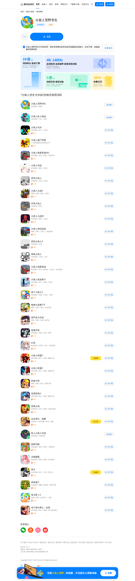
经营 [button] (37, 383)
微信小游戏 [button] (30, 12)
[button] (27, 4)
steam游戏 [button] (52, 409)
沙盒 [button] (40, 181)
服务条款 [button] (43, 542)
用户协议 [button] (108, 542)
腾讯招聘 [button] (59, 542)
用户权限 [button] (82, 542)
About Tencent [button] (33, 542)
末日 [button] (45, 472)
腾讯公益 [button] (66, 542)
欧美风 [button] (46, 485)
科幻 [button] (46, 345)
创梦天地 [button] (53, 485)
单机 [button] (51, 295)
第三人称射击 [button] (43, 269)
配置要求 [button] (108, 48)
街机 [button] (52, 421)
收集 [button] (37, 193)
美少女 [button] (50, 472)
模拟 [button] (40, 206)
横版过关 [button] (51, 358)
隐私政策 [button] (90, 542)
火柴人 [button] (46, 130)
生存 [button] (45, 333)
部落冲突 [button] (48, 383)
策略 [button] (32, 193)
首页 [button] (22, 12)
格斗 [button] (40, 130)
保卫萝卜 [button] (43, 498)
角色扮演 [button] (34, 269)
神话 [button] (42, 320)
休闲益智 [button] (34, 168)
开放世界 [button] (51, 155)
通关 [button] (40, 168)
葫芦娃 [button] (47, 320)
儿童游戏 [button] (51, 447)
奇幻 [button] (42, 307)
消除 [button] (37, 320)
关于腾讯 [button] (24, 542)
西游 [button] (45, 396)
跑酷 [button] (40, 485)
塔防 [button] (37, 231)
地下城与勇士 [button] (53, 510)
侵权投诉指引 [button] (99, 542)
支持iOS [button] (34, 421)
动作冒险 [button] (34, 130)
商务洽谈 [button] (51, 542)
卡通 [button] (49, 498)
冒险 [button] (45, 155)
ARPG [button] (41, 345)
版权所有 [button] (74, 542)
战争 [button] (42, 193)
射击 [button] (40, 155)
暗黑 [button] (49, 333)
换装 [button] (40, 459)
